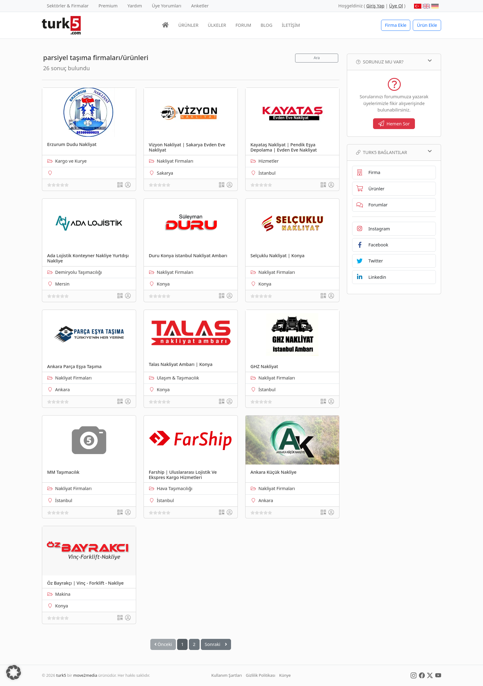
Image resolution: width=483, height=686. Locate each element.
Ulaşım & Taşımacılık (178, 378)
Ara (317, 57)
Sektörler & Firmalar (68, 6)
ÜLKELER (217, 25)
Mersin (62, 284)
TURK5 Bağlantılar (394, 152)
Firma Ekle (396, 25)
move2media (85, 675)
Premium (108, 6)
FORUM (243, 25)
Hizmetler (268, 161)
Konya (163, 284)
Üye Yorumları (166, 6)
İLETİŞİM (291, 25)
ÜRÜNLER (188, 25)
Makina (63, 594)
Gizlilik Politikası (260, 675)
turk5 (61, 675)
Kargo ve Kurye (71, 161)
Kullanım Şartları (226, 675)
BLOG (266, 25)
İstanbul (266, 173)
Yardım (135, 6)
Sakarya (165, 173)
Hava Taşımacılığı (175, 488)
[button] (13, 672)
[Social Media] (413, 675)
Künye (284, 675)
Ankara (62, 389)
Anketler (200, 6)
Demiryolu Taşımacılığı (78, 272)
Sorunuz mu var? (394, 62)
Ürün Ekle (427, 25)
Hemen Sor (394, 124)
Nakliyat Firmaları (175, 161)
